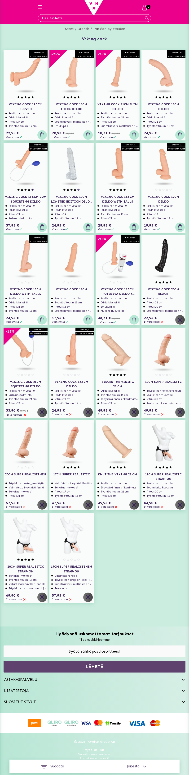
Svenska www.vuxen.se (94, 754)
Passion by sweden (109, 29)
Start (69, 29)
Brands (83, 29)
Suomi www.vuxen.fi (94, 758)
